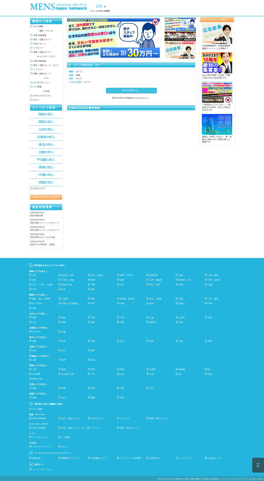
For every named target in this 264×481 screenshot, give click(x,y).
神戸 (93, 303)
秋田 (152, 341)
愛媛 (93, 397)
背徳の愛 (39, 215)
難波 (93, 299)
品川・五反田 (97, 275)
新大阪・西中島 (127, 299)
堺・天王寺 (37, 303)
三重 (34, 369)
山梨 (34, 360)
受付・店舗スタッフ (42, 39)
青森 (34, 341)
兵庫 (210, 303)
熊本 (93, 322)
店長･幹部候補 (40, 35)
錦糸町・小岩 (185, 280)
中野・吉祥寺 (214, 280)
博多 (64, 317)
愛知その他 (37, 379)
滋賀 (152, 303)
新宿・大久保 (126, 275)
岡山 (93, 388)
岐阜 (64, 369)
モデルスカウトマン (42, 95)
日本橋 (65, 299)
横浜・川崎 (155, 284)
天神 (93, 317)
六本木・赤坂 (68, 280)
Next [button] (159, 38)
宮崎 (122, 322)
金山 (122, 374)
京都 (122, 303)
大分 (34, 322)
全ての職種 (38, 26)
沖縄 (181, 322)
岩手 (64, 341)
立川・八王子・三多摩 (42, 284)
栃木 (64, 289)
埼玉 (122, 284)
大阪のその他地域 (70, 303)
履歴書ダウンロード (71, 458)
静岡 (93, 369)
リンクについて (186, 458)
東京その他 (67, 284)
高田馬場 (154, 275)
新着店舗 (36, 458)
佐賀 (210, 317)
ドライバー (38, 48)
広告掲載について (99, 458)
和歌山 (182, 303)
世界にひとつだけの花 (45, 237)
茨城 (181, 284)
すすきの (36, 332)
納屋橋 (182, 369)
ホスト (36, 100)
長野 (64, 360)
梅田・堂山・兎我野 (41, 299)
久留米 (182, 317)
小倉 (152, 317)
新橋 (93, 280)
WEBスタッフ (39, 44)
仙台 (122, 341)
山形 (181, 341)
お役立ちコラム (215, 458)
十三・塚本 (213, 299)
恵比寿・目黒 (68, 275)
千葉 (93, 284)
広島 (122, 388)
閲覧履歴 (258, 465)
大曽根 (153, 369)
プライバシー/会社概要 (130, 458)
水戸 (34, 289)
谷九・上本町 (156, 299)
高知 (122, 397)
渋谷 (34, 275)
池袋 (181, 275)
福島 (210, 341)
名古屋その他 (68, 374)
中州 (122, 317)
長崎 (64, 322)
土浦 (210, 284)
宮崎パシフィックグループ (47, 223)
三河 (93, 374)
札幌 (64, 332)
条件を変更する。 (131, 90)
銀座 (122, 280)
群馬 (93, 289)
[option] (113, 38)
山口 (152, 388)
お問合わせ (155, 458)
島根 (64, 388)
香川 (64, 397)
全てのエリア (39, 188)
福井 (93, 350)
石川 (64, 350)
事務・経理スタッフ (42, 52)
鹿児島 (153, 322)
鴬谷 (34, 280)
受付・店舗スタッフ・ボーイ (46, 65)
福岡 (34, 317)
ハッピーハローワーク (42, 469)
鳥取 (34, 388)
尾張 (122, 369)
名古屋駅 (36, 374)
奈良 (34, 308)
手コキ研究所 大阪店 (45, 244)
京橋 (181, 299)
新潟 (93, 360)
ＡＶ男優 (37, 87)
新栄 (210, 374)
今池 (152, 374)
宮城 (93, 341)
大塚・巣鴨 (213, 275)
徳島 (34, 397)
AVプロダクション (42, 82)
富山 (34, 350)
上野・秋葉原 (156, 280)
